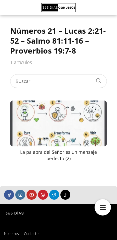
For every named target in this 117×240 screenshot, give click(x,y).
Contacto (31, 233)
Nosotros (11, 233)
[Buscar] (97, 79)
